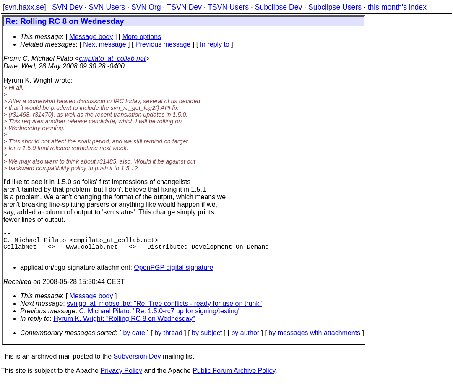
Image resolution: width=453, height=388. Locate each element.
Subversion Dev (137, 363)
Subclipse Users (335, 7)
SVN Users (107, 7)
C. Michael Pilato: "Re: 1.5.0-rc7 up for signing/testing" (160, 317)
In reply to (214, 44)
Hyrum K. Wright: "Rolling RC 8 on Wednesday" (124, 325)
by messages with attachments (314, 339)
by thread (168, 339)
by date (134, 339)
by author (245, 339)
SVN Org (146, 7)
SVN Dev (67, 7)
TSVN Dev (184, 7)
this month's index (397, 7)
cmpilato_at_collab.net (112, 58)
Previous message (163, 44)
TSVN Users (228, 7)
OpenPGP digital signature (173, 274)
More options (141, 36)
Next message (104, 44)
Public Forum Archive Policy (234, 377)
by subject (207, 339)
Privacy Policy (121, 377)
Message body (91, 36)
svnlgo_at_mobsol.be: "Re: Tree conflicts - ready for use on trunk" (164, 310)
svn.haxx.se (24, 7)
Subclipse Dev (278, 7)
